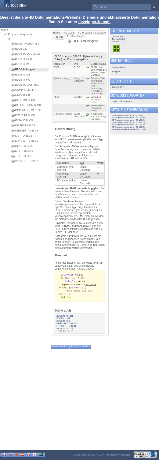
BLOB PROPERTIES (25, 44)
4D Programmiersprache (18, 34)
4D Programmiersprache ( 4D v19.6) (128, 124)
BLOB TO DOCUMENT (26, 54)
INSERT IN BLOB (23, 125)
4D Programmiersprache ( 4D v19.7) (128, 127)
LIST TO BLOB (21, 136)
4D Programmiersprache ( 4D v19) (127, 115)
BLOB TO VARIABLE (25, 85)
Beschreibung (65, 129)
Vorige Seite (59, 348)
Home (4, 29)
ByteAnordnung (81, 146)
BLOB (10, 39)
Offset (80, 204)
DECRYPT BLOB (23, 100)
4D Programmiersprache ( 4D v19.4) (128, 120)
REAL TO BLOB (22, 146)
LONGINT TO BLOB (24, 141)
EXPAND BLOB (22, 120)
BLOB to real (20, 75)
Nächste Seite (79, 348)
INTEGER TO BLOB (24, 131)
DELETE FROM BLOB (26, 105)
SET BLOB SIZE (22, 151)
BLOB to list (20, 64)
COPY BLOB (20, 95)
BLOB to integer (22, 59)
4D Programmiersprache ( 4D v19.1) (128, 117)
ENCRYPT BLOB (23, 115)
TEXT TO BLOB (22, 156)
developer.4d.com (94, 22)
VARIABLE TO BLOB (25, 161)
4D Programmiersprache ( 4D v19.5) (128, 122)
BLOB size (19, 49)
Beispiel (61, 255)
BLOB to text (20, 80)
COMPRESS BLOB (24, 90)
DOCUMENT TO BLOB (26, 110)
